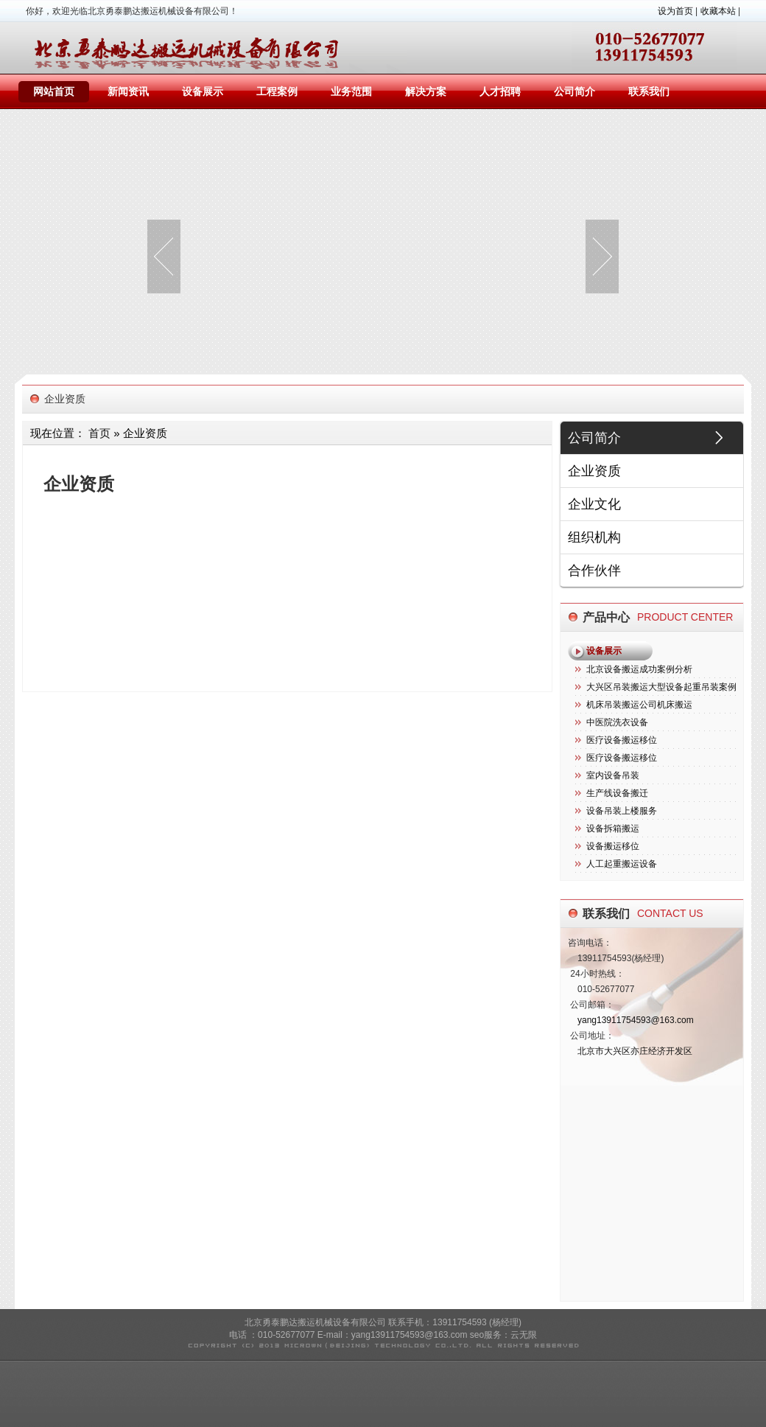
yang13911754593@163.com (635, 1020)
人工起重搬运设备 (621, 864)
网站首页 (53, 91)
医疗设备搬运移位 (621, 740)
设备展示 (202, 91)
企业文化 (594, 504)
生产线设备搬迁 (617, 793)
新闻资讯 (128, 91)
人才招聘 (500, 91)
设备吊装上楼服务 (621, 811)
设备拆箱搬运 (612, 828)
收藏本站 (718, 11)
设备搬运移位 (612, 846)
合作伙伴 (594, 570)
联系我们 (649, 91)
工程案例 (277, 91)
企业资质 (594, 471)
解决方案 (425, 91)
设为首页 (675, 11)
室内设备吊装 (612, 775)
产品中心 (606, 617)
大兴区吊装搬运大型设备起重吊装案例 (661, 687)
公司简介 (574, 91)
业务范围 (351, 91)
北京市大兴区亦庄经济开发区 (634, 1051)
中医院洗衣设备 (617, 722)
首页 (99, 433)
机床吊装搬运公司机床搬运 (639, 704)
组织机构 (594, 537)
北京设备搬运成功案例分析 (639, 669)
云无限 (523, 1335)
